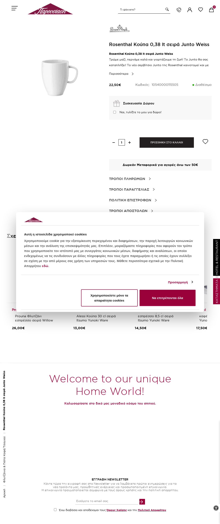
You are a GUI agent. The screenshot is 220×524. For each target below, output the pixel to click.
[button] (166, 9)
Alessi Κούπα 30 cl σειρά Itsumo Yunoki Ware (96, 318)
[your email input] (106, 501)
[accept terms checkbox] (55, 509)
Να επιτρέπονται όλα (167, 298)
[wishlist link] (200, 10)
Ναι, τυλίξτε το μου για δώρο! (141, 112)
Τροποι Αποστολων (128, 211)
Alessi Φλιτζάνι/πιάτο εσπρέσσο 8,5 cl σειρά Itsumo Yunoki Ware (156, 316)
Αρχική (4, 493)
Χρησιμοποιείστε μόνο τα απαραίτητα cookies (109, 298)
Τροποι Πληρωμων (127, 179)
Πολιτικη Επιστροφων (130, 200)
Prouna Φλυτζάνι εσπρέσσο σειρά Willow (34, 318)
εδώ (45, 266)
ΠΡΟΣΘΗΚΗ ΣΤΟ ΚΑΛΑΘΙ (166, 142)
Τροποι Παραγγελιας (129, 189)
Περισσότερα (118, 73)
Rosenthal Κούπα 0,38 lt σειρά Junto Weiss (4, 400)
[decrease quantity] (113, 142)
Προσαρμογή (178, 282)
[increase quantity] (129, 142)
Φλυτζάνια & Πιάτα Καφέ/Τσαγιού (4, 459)
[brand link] (119, 29)
